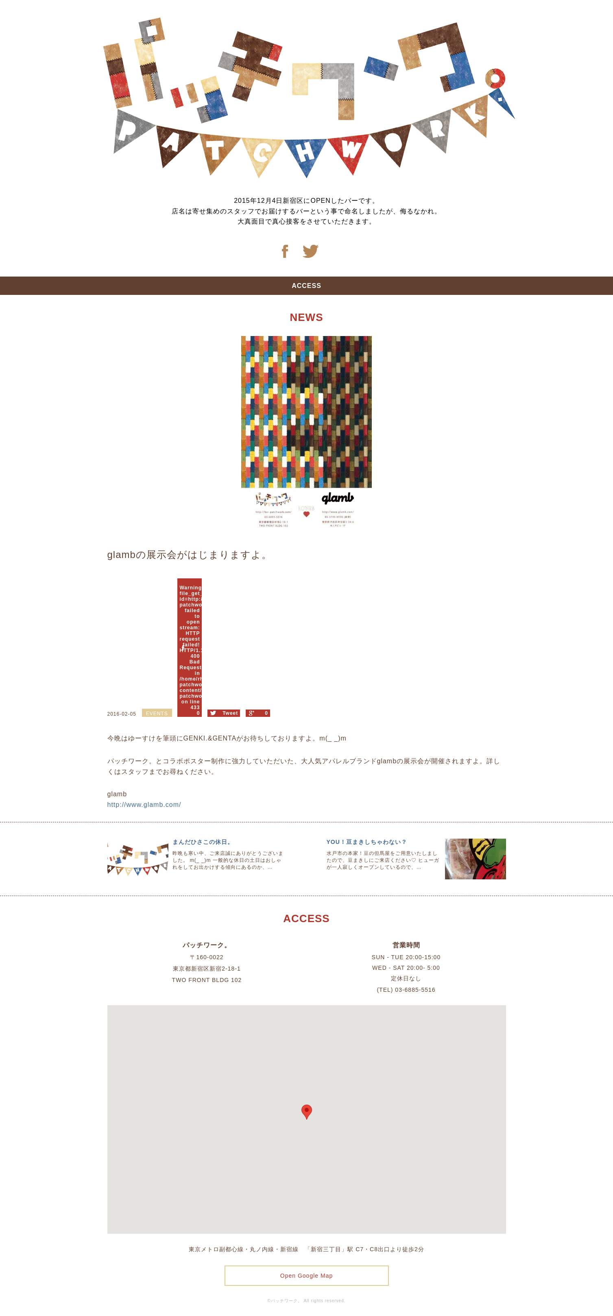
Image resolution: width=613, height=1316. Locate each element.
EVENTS (157, 713)
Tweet (230, 713)
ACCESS (306, 285)
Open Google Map (306, 1275)
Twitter (311, 251)
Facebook (285, 251)
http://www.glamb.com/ (144, 804)
